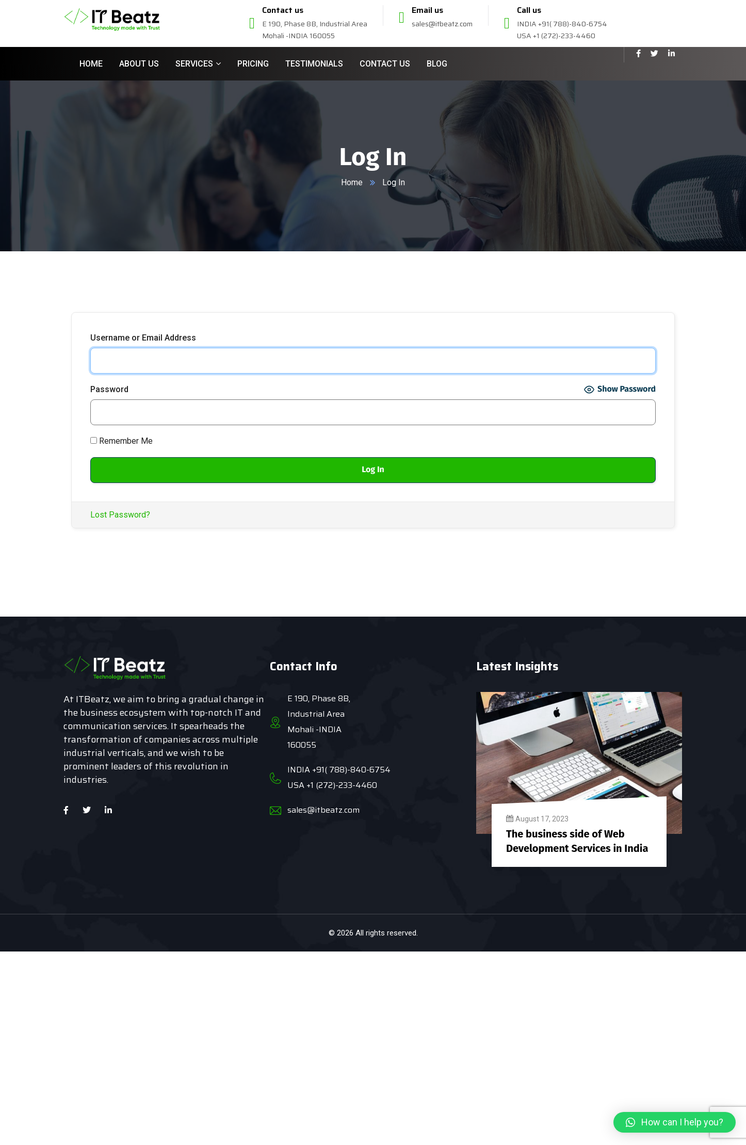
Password (109, 389)
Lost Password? (120, 515)
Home (352, 182)
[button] (674, 1122)
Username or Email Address (143, 338)
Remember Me (121, 441)
